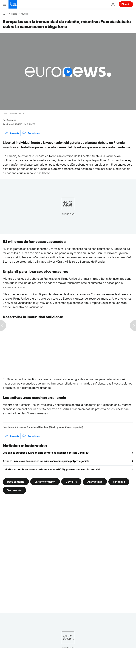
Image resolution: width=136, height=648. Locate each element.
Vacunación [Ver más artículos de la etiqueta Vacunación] (14, 490)
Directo (125, 4)
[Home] (4, 13)
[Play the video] (68, 71)
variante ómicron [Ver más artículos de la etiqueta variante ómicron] (45, 481)
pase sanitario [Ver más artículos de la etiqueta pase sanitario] (15, 481)
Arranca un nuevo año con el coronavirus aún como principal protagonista (46, 461)
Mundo (24, 14)
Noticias (13, 14)
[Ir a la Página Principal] (12, 4)
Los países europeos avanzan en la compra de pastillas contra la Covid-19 (46, 452)
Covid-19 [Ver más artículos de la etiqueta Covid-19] (71, 481)
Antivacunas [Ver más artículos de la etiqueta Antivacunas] (95, 481)
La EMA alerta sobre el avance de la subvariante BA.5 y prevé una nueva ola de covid (51, 469)
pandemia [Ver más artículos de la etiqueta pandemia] (119, 481)
